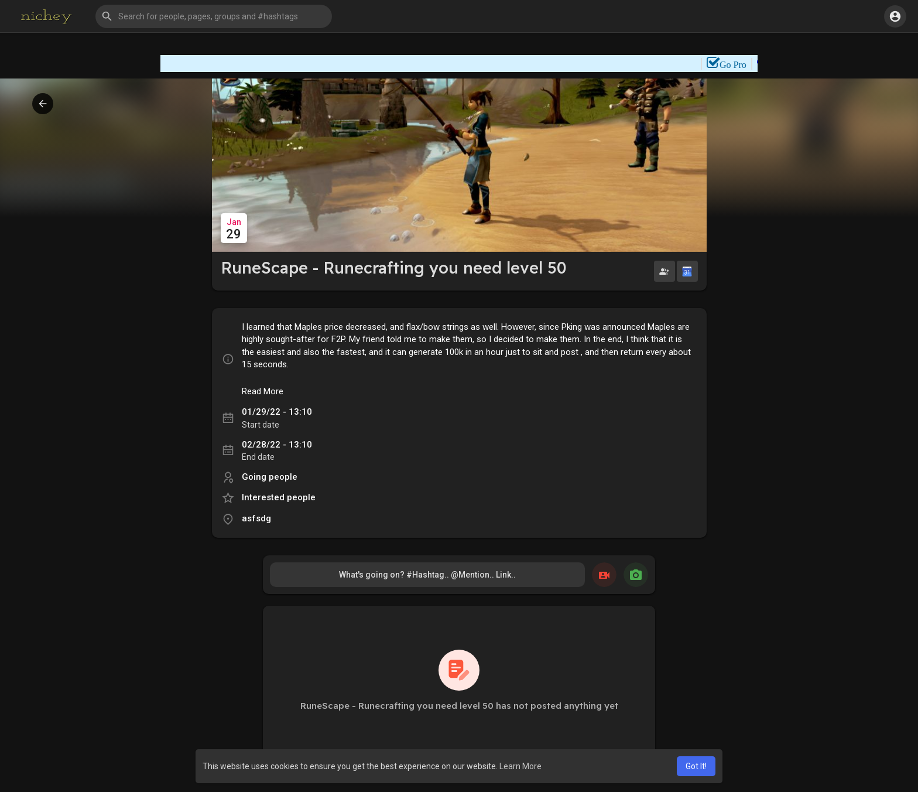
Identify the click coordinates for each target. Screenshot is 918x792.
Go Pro (742, 65)
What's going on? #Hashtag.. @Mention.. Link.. (427, 574)
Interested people (279, 497)
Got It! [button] (696, 766)
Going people (269, 477)
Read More (262, 391)
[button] (213, 16)
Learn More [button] (520, 766)
